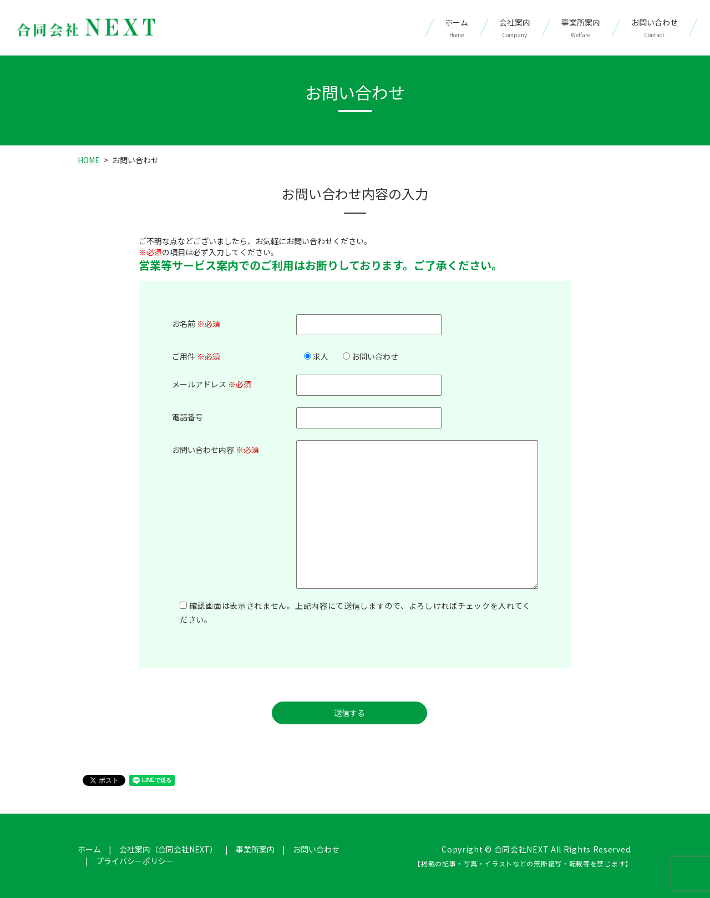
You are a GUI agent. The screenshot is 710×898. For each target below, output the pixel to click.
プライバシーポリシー (135, 860)
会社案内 (514, 28)
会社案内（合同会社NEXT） (168, 849)
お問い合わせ (654, 28)
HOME (89, 159)
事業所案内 (580, 28)
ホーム (456, 28)
